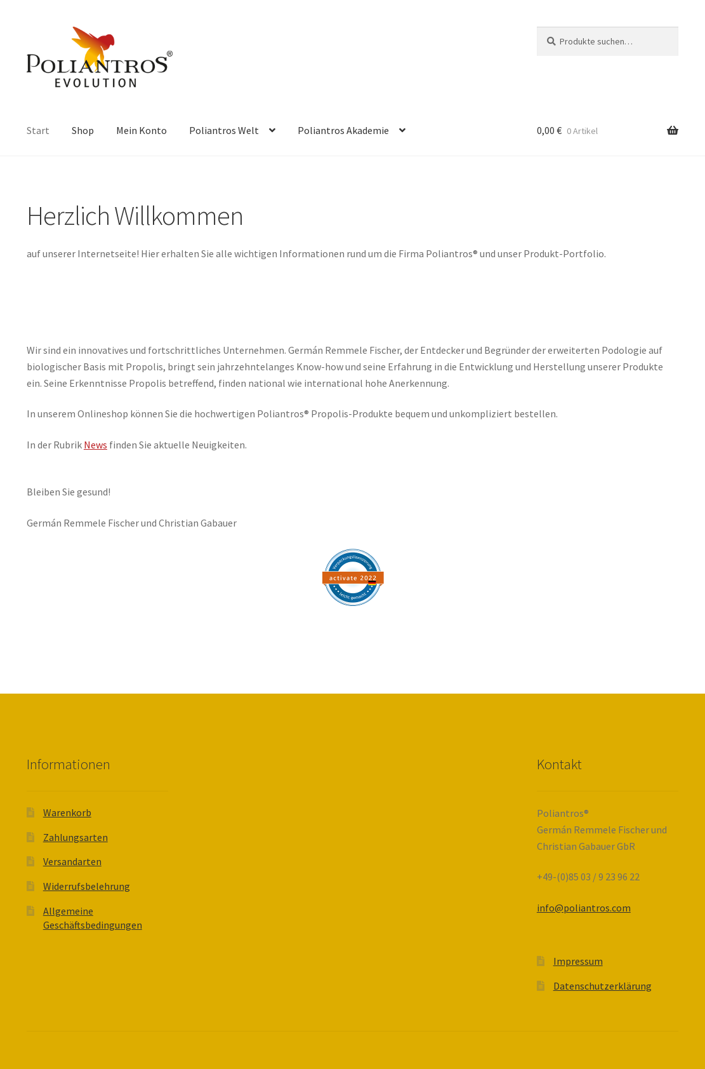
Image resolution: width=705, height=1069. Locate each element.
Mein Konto (141, 130)
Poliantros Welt (224, 130)
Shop (83, 130)
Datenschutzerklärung (602, 985)
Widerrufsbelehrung (86, 886)
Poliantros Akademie (343, 130)
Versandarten (72, 861)
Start (38, 130)
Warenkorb (67, 812)
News (95, 444)
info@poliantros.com (584, 907)
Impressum (578, 961)
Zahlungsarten (75, 837)
